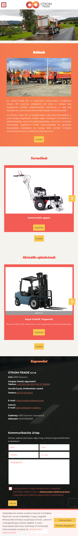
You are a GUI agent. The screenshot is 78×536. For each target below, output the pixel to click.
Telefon (18, 455)
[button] (72, 198)
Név (16, 447)
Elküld (12, 503)
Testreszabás (65, 520)
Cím (43, 447)
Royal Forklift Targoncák (39, 319)
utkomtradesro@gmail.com (30, 400)
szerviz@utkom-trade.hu (28, 407)
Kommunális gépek (39, 218)
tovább (39, 139)
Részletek (39, 227)
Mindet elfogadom (65, 525)
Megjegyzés (16, 462)
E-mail (48, 455)
